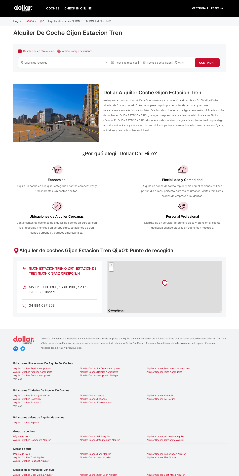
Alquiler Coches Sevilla (79, 364)
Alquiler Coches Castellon (189, 364)
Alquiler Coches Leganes (26, 368)
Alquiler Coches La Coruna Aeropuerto (88, 341)
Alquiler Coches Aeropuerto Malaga (195, 344)
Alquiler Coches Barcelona (135, 368)
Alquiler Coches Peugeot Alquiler (139, 423)
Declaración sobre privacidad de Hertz (103, 470)
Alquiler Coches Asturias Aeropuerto (195, 341)
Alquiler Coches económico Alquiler (140, 402)
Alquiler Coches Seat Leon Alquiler (85, 437)
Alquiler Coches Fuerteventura (192, 368)
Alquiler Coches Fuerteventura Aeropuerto (144, 341)
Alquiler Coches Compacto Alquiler (194, 402)
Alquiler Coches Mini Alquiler (82, 402)
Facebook (15, 322)
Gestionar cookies (158, 470)
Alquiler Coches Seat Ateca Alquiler (140, 437)
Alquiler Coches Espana (26, 388)
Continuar (207, 63)
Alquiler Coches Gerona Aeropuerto (140, 344)
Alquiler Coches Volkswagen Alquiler (140, 419)
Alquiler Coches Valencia (134, 364)
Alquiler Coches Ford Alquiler (82, 419)
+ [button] (111, 238)
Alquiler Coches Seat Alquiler (28, 423)
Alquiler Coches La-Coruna (81, 368)
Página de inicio (21, 402)
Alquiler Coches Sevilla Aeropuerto (31, 341)
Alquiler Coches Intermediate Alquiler (33, 405)
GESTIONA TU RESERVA (207, 8)
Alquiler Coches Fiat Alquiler (82, 423)
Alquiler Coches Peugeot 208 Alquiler (33, 440)
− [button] (111, 242)
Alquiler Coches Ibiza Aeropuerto (85, 344)
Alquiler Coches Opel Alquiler (191, 419)
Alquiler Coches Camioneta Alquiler (86, 405)
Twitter (22, 322)
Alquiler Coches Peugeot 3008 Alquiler (88, 440)
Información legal (136, 470)
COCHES (52, 8)
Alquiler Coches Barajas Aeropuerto (32, 344)
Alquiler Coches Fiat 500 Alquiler (193, 437)
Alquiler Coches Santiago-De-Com (31, 364)
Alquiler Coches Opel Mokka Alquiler (32, 437)
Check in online (78, 8)
